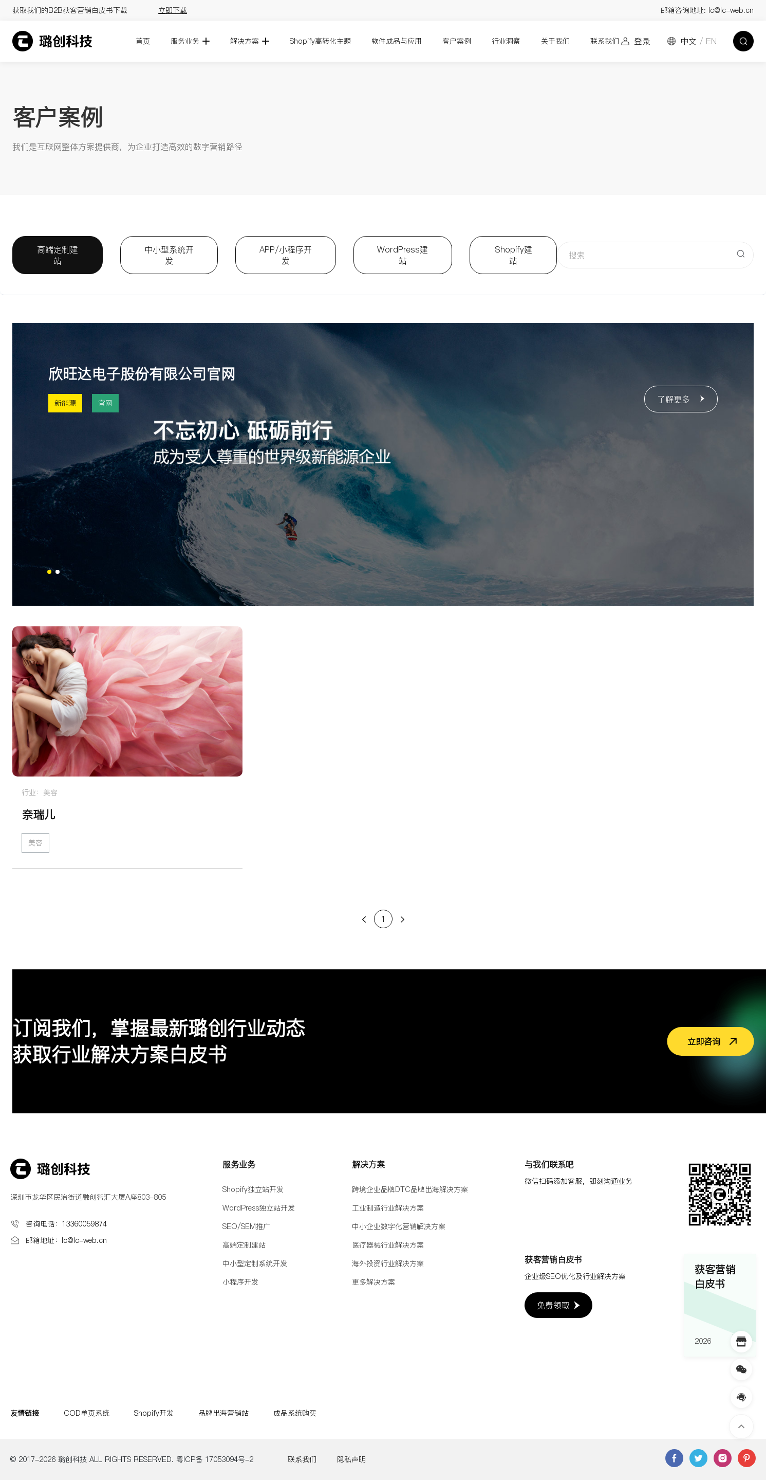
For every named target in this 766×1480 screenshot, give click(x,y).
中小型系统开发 (169, 255)
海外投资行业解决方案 (388, 1263)
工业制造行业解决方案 (388, 1208)
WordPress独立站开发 (258, 1208)
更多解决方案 (373, 1282)
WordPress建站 (402, 255)
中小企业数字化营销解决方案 (398, 1226)
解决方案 (244, 41)
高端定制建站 (57, 255)
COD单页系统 (86, 1413)
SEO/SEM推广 (246, 1226)
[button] (49, 572)
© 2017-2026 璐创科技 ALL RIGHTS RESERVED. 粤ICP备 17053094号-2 (131, 1459)
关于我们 (555, 41)
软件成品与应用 (396, 41)
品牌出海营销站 (223, 1413)
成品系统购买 (294, 1413)
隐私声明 (351, 1459)
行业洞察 (506, 41)
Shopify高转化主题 (320, 41)
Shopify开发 (154, 1413)
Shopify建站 (513, 255)
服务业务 (185, 41)
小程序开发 (240, 1282)
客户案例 (456, 41)
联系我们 (604, 41)
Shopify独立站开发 (253, 1189)
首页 (143, 41)
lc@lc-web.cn (731, 10)
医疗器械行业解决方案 (388, 1245)
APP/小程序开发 (285, 255)
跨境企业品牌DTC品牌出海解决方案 (410, 1189)
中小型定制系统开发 (254, 1263)
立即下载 (172, 10)
